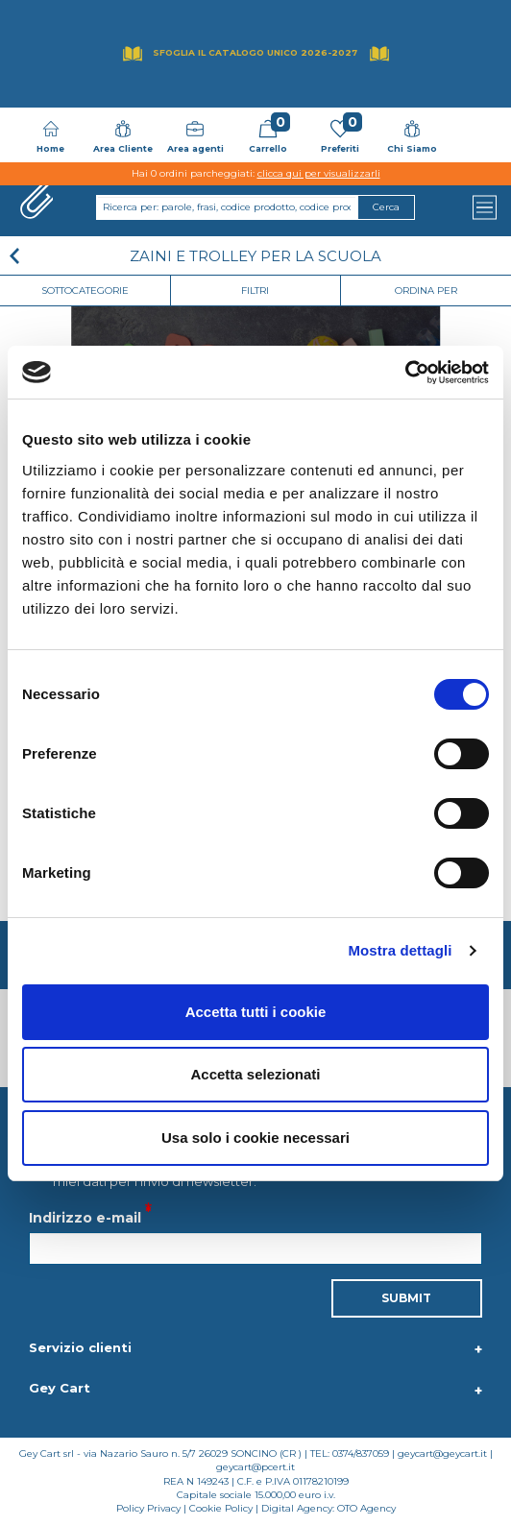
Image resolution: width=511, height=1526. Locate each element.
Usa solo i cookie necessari (255, 1137)
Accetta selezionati (255, 1074)
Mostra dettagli (399, 950)
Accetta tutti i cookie (256, 1012)
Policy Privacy (148, 1508)
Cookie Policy (221, 1508)
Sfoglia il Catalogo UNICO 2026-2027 (255, 52)
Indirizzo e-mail (85, 1217)
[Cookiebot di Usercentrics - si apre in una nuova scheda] (405, 372)
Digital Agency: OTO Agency (328, 1508)
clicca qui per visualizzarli (318, 173)
